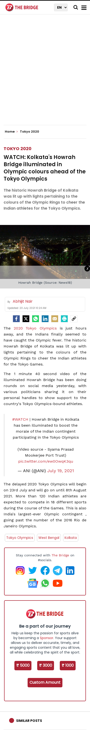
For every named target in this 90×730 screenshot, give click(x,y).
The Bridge (60, 555)
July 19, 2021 (60, 470)
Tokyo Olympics (19, 537)
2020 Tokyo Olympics (35, 328)
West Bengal (48, 537)
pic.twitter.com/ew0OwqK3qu (45, 461)
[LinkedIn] (45, 318)
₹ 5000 (23, 665)
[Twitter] (26, 318)
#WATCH (20, 419)
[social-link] (74, 318)
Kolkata (71, 537)
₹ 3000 (45, 665)
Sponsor (46, 638)
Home (11, 132)
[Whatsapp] (35, 318)
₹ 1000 (68, 665)
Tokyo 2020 (17, 149)
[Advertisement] (45, 74)
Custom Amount (45, 682)
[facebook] (16, 318)
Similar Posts (29, 720)
